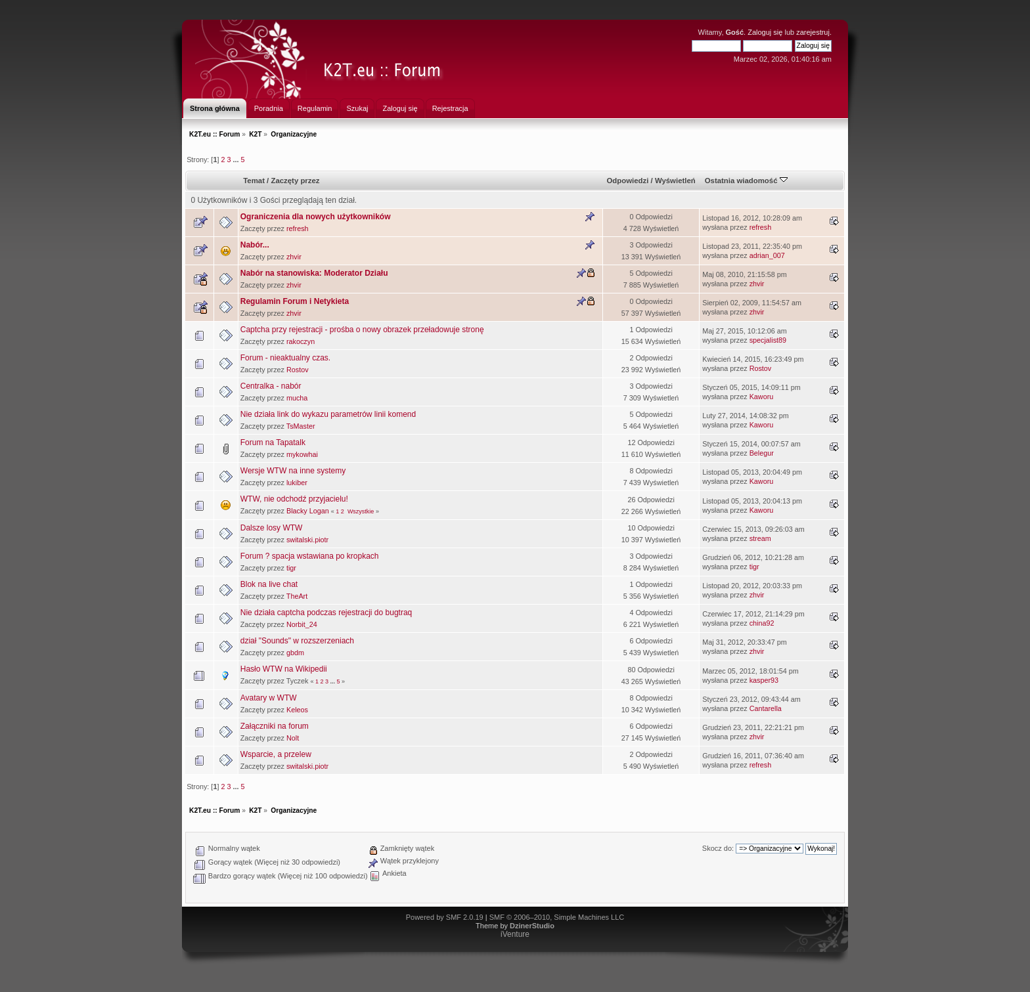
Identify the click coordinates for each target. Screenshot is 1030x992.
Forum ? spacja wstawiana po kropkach (309, 556)
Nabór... (254, 244)
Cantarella (766, 708)
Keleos (297, 710)
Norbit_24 (301, 624)
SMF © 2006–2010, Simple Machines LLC (557, 917)
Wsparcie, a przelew (275, 754)
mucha (296, 398)
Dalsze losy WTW (271, 527)
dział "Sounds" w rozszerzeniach (297, 640)
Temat (254, 180)
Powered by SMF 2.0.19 (444, 917)
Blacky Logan (307, 511)
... (236, 159)
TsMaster (300, 426)
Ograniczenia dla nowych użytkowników (315, 216)
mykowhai (302, 454)
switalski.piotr (307, 540)
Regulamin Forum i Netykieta (294, 301)
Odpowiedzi (627, 180)
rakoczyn (300, 341)
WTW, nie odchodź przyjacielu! (294, 499)
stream (760, 538)
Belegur (762, 453)
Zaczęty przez (295, 180)
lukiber (296, 482)
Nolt (292, 738)
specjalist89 (768, 340)
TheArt (296, 596)
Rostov (297, 370)
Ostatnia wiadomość (746, 180)
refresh (297, 228)
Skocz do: (718, 848)
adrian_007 (767, 255)
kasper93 (764, 680)
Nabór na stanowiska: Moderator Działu (314, 273)
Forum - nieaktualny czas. (285, 357)
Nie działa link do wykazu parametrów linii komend (328, 414)
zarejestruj (813, 32)
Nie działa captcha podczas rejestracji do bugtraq (326, 612)
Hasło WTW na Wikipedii (283, 669)
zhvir (294, 257)
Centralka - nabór (271, 386)
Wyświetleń (675, 180)
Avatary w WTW (268, 697)
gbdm (295, 653)
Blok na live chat (269, 584)
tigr (291, 568)
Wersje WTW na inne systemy (293, 470)
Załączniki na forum (274, 726)
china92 (762, 623)
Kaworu (762, 396)
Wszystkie (360, 511)
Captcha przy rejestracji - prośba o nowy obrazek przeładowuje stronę (362, 329)
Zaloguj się (765, 32)
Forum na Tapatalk (272, 442)
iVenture (515, 934)
